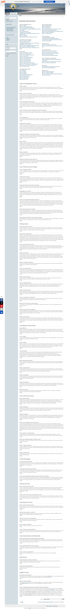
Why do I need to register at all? (26, 26)
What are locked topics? (24, 78)
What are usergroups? (46, 27)
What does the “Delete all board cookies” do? (28, 36)
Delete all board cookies (48, 602)
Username (8, 46)
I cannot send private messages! (48, 37)
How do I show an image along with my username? (29, 45)
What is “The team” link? (47, 33)
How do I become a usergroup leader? (49, 30)
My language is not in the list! (25, 44)
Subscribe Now (49, 1)
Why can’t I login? (23, 25)
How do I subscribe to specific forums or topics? (51, 61)
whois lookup (51, 589)
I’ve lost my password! (24, 31)
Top (21, 90)
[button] (35, 1)
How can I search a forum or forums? (49, 50)
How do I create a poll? (24, 56)
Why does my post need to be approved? (28, 65)
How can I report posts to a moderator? (27, 62)
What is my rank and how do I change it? (27, 46)
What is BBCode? (23, 70)
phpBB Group (49, 576)
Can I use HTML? (23, 71)
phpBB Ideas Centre (25, 583)
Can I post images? (23, 73)
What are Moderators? (46, 26)
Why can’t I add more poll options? (26, 57)
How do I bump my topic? (24, 66)
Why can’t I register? (24, 35)
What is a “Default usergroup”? (48, 32)
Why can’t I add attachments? (25, 60)
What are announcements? (25, 75)
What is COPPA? (23, 34)
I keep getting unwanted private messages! (50, 38)
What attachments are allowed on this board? (51, 66)
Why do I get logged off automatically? (27, 27)
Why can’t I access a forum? (25, 59)
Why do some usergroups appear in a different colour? (52, 31)
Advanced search (9, 21)
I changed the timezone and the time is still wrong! (29, 43)
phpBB (30, 608)
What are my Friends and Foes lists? (49, 44)
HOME (20, 15)
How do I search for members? (48, 54)
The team (40, 602)
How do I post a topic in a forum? (26, 52)
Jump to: (41, 599)
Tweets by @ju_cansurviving (51, 606)
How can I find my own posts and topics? (50, 55)
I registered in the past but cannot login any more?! (29, 33)
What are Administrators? (47, 25)
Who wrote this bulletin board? (48, 71)
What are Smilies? (23, 72)
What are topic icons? (24, 79)
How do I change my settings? (25, 40)
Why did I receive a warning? (25, 61)
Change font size (63, 17)
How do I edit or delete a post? (25, 53)
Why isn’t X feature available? (48, 72)
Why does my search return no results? (49, 52)
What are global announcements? (26, 74)
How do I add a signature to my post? (27, 54)
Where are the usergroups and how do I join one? (51, 29)
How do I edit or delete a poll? (25, 58)
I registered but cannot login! (25, 32)
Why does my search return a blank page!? (50, 53)
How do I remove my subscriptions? (49, 62)
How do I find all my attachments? (48, 67)
